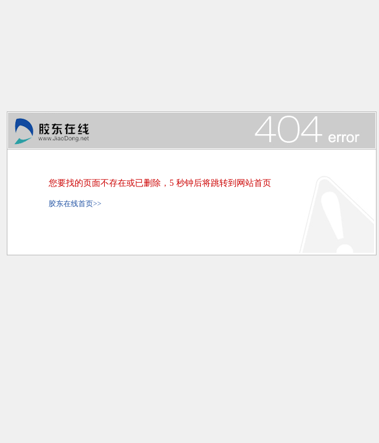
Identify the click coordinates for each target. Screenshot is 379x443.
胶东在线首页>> (75, 203)
